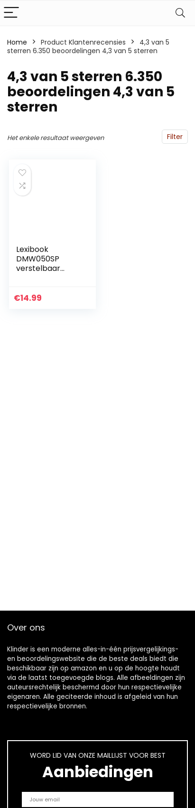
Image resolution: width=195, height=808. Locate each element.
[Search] (180, 13)
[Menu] (11, 13)
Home (17, 42)
